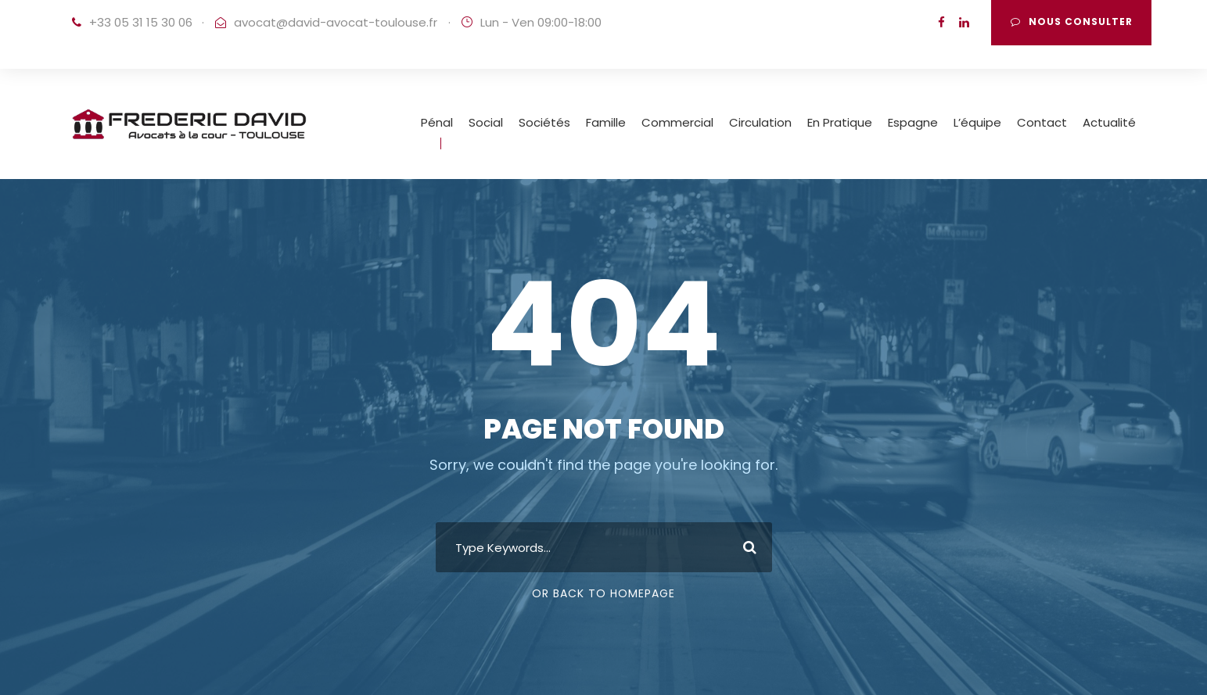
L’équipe (977, 122)
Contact (1042, 122)
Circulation (760, 122)
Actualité (1109, 122)
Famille (606, 122)
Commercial (677, 122)
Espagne (913, 122)
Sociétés (544, 122)
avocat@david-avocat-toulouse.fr (335, 22)
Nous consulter (1072, 21)
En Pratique (839, 122)
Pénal (437, 122)
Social (486, 122)
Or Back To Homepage (603, 593)
